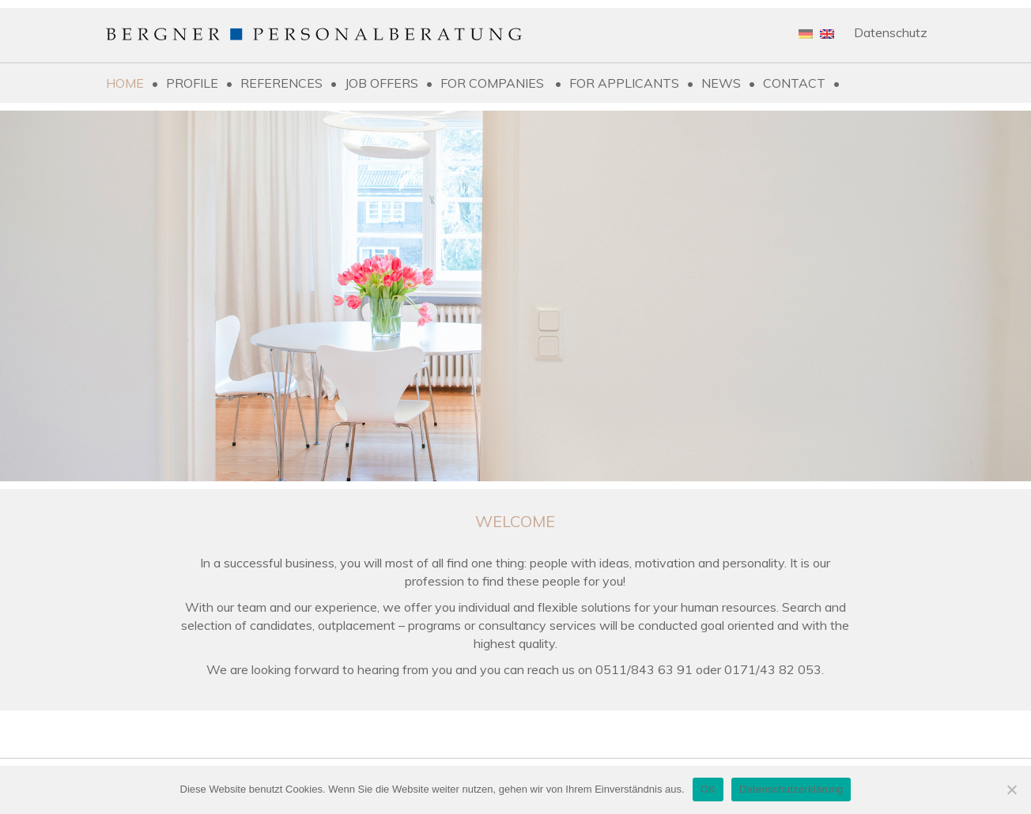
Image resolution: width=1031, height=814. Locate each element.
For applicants (624, 83)
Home (125, 83)
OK (708, 789)
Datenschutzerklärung (791, 789)
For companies (493, 83)
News (721, 83)
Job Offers (381, 83)
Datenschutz (890, 32)
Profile (192, 83)
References (281, 83)
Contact (794, 83)
